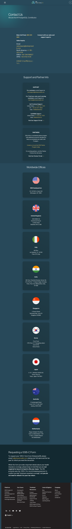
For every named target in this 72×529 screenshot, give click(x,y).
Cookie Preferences (45, 526)
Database (5, 492)
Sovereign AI (19, 490)
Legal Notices (14, 526)
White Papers (46, 499)
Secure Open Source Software (21, 499)
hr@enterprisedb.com (19, 458)
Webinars (45, 497)
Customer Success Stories (47, 492)
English (8, 514)
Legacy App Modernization (19, 492)
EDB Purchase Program (35, 504)
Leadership (58, 492)
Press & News (59, 494)
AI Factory (5, 495)
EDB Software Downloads (32, 495)
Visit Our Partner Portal (35, 156)
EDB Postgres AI (7, 490)
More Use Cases (20, 502)
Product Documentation (35, 492)
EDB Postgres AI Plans (34, 503)
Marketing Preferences (34, 526)
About (57, 490)
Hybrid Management (8, 494)
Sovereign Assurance (8, 499)
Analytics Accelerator (8, 497)
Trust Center (32, 501)
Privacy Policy (25, 526)
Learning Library (46, 500)
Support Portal (33, 497)
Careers (57, 495)
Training (31, 499)
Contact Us (58, 497)
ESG (20, 526)
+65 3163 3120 (26, 57)
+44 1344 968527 (27, 55)
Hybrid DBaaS (19, 495)
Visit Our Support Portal (35, 120)
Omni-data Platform (21, 497)
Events (44, 495)
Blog (44, 490)
